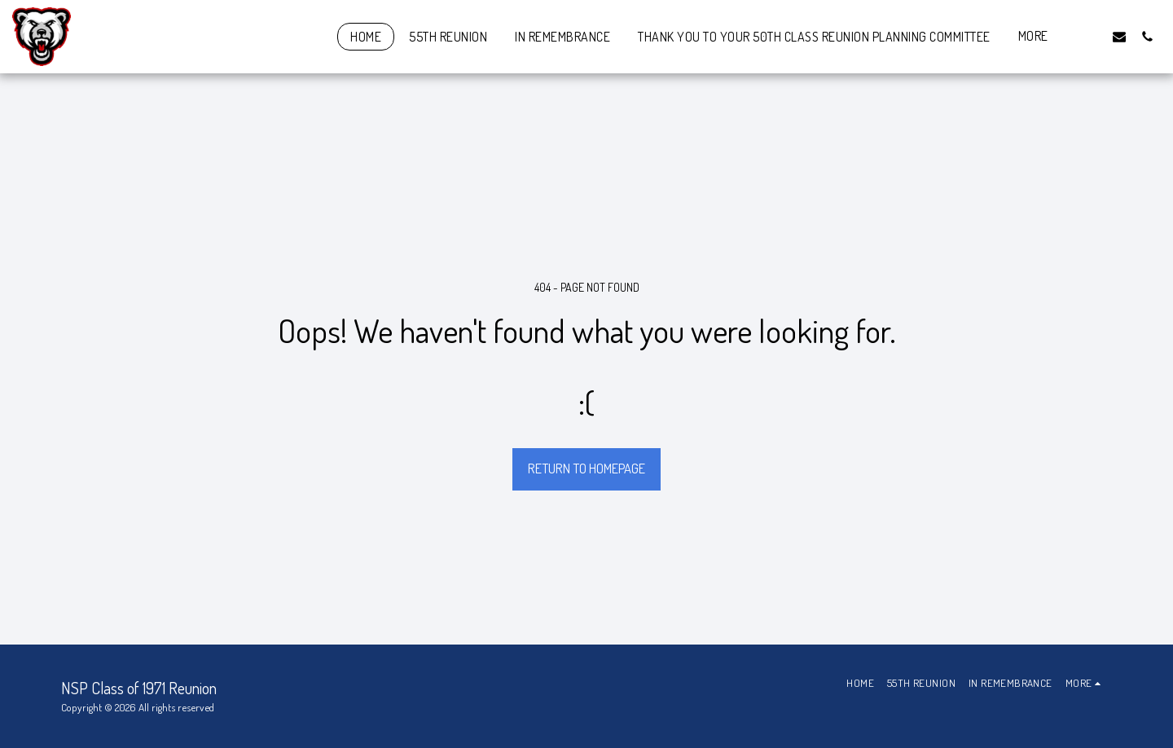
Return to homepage (586, 468)
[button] (1092, 36)
